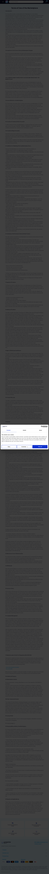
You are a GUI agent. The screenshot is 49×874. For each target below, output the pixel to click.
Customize (24, 446)
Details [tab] (24, 430)
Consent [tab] (8, 430)
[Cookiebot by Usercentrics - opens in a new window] (42, 427)
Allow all (40, 446)
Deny (9, 446)
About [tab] (40, 430)
